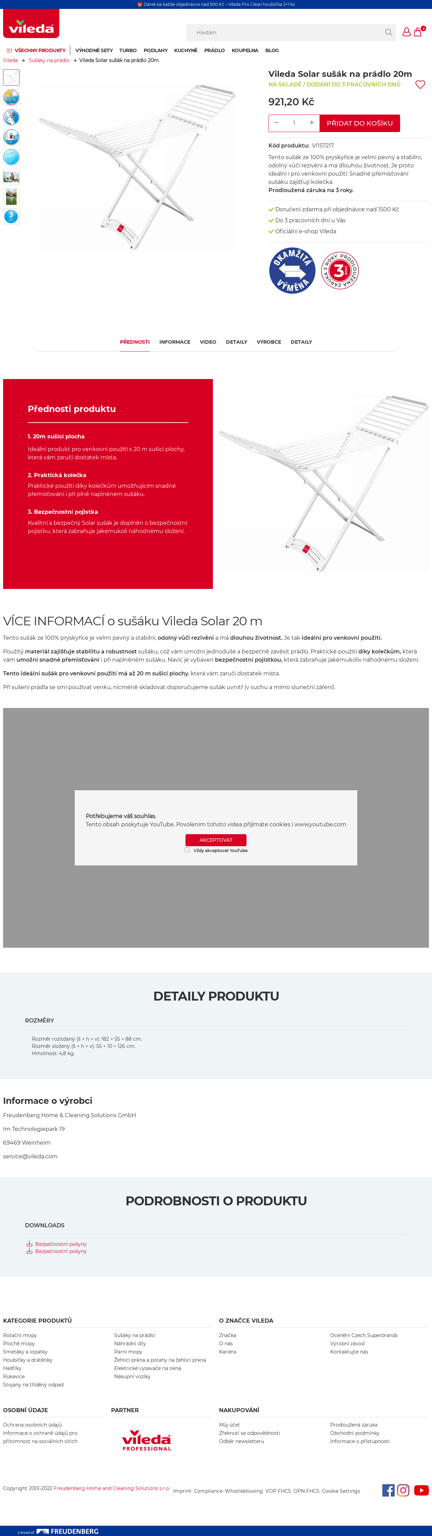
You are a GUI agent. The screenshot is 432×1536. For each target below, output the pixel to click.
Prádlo (214, 50)
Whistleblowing (244, 1491)
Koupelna (245, 50)
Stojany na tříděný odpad (33, 1385)
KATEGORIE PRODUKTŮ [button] (37, 1321)
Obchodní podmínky (355, 1433)
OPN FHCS (306, 1491)
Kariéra (227, 1352)
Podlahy (156, 50)
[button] (407, 32)
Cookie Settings (341, 1491)
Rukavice (14, 1376)
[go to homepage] (31, 23)
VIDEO (208, 342)
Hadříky (12, 1368)
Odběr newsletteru (241, 1441)
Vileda (10, 60)
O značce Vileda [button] (246, 1321)
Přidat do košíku (360, 123)
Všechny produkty (40, 50)
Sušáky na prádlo (49, 60)
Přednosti (135, 342)
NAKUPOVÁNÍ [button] (239, 1410)
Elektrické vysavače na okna (147, 1368)
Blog (272, 50)
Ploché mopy (19, 1343)
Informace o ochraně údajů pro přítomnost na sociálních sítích (40, 1437)
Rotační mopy (20, 1335)
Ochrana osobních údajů (32, 1425)
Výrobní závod (347, 1343)
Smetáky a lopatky (25, 1352)
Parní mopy (128, 1352)
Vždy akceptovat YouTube (216, 850)
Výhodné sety (93, 50)
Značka (227, 1335)
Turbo (128, 50)
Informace (174, 342)
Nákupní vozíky (132, 1376)
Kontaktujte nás (349, 1352)
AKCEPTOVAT (216, 840)
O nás (226, 1343)
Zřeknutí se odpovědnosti (249, 1433)
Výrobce (269, 342)
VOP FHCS (278, 1491)
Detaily (236, 342)
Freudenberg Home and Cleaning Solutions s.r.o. (112, 1488)
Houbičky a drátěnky (27, 1360)
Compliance (208, 1491)
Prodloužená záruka (353, 1425)
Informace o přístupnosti (360, 1441)
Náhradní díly (130, 1343)
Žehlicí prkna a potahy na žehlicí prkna (160, 1360)
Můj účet (229, 1425)
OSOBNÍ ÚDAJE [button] (25, 1410)
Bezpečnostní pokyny (61, 1244)
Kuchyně (185, 50)
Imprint (182, 1491)
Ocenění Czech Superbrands (364, 1335)
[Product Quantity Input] (294, 123)
